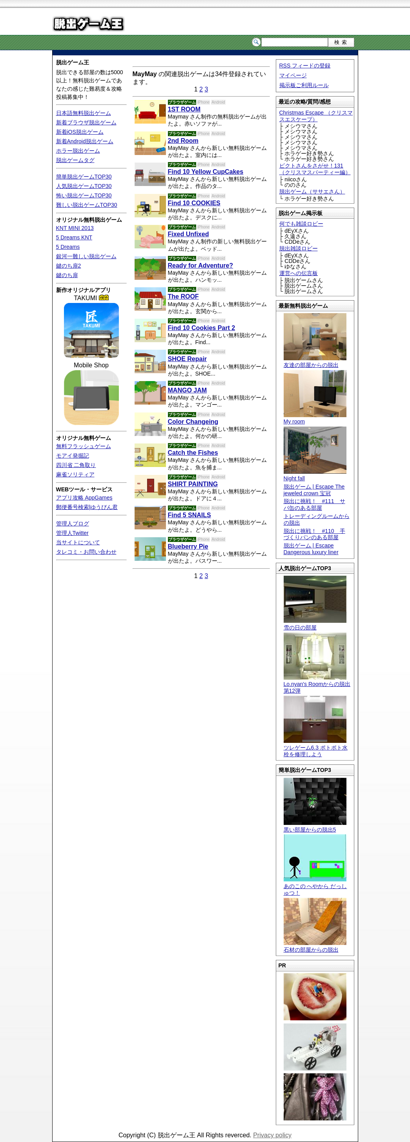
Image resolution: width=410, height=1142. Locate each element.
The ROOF (183, 296)
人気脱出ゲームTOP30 (84, 186)
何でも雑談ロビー (301, 224)
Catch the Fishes (193, 452)
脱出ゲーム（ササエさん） (312, 191)
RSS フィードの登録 (305, 65)
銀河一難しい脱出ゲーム (86, 256)
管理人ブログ (72, 523)
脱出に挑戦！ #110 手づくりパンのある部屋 (314, 534)
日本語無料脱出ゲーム (83, 113)
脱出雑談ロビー (298, 248)
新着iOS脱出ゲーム (80, 132)
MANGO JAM (187, 390)
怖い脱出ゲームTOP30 (84, 195)
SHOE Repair (187, 359)
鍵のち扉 (67, 275)
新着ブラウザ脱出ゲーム (86, 122)
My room (315, 418)
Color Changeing (193, 421)
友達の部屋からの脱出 (315, 361)
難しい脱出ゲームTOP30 (86, 205)
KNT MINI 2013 (75, 228)
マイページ (293, 75)
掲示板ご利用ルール (304, 85)
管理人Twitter (72, 533)
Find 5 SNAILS (189, 515)
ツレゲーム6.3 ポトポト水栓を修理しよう (316, 747)
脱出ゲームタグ (75, 160)
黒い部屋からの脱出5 (315, 826)
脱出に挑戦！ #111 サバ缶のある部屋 (314, 504)
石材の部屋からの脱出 (315, 946)
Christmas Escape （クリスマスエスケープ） (316, 115)
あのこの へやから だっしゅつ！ (315, 886)
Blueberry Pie (188, 546)
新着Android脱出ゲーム (84, 141)
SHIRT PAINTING (193, 484)
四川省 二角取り (76, 465)
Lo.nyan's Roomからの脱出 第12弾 (317, 684)
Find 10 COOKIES (194, 203)
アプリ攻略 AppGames (84, 497)
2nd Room (183, 140)
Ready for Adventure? (200, 265)
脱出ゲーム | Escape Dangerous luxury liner (311, 548)
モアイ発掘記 (72, 455)
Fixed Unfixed (188, 234)
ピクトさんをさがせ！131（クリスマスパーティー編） (315, 168)
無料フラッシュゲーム (83, 446)
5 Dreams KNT (74, 237)
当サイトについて (78, 542)
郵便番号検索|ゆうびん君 (87, 507)
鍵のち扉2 (68, 266)
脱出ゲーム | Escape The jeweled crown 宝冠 (314, 489)
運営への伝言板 (298, 273)
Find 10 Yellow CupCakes (206, 171)
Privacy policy (272, 1135)
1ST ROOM (184, 109)
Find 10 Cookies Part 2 (201, 328)
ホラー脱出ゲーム (78, 151)
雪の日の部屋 (315, 624)
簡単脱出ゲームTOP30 (84, 176)
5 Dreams (68, 247)
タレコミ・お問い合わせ (86, 552)
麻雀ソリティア (75, 474)
